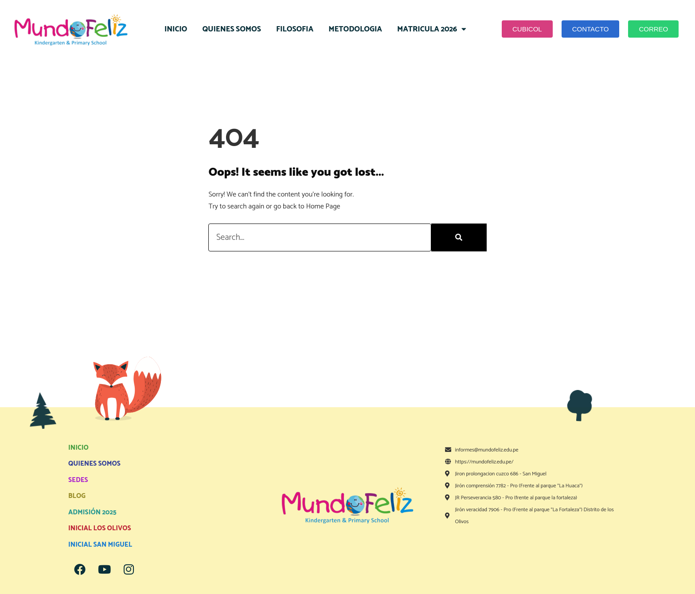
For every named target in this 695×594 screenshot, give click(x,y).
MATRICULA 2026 (431, 29)
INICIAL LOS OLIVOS (99, 528)
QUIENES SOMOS (231, 29)
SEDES (78, 480)
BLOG (77, 495)
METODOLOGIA (355, 29)
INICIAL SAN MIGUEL (100, 544)
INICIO (175, 29)
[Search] (459, 237)
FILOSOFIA (294, 29)
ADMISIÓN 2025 (92, 512)
